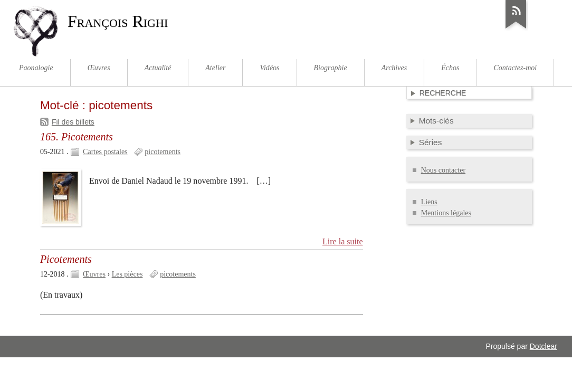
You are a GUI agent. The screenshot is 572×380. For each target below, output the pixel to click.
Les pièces (127, 274)
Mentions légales (446, 213)
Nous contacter (443, 170)
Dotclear (543, 346)
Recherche (443, 93)
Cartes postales (105, 152)
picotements (162, 152)
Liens (429, 202)
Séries (430, 142)
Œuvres (94, 274)
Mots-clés (436, 120)
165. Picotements (76, 136)
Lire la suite (342, 241)
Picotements (66, 259)
